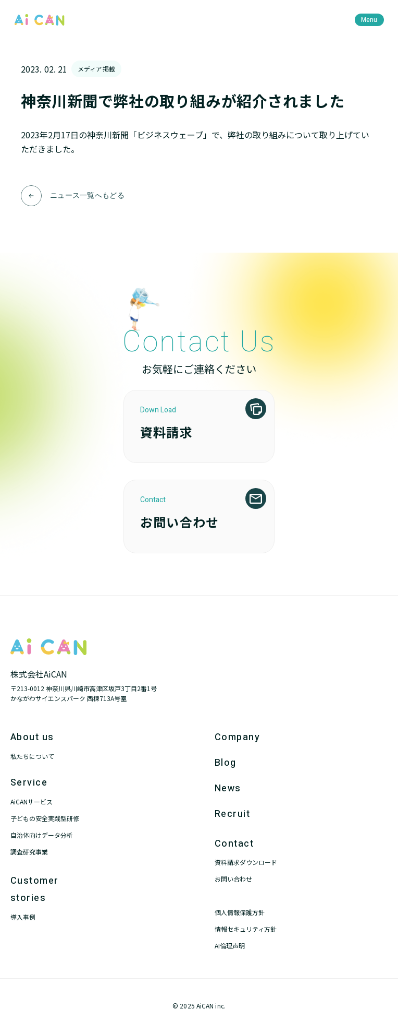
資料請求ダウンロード (246, 862)
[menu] (369, 20)
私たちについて (32, 756)
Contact (234, 844)
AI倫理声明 (230, 945)
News (228, 788)
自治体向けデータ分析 (41, 834)
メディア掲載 (96, 68)
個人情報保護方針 (240, 912)
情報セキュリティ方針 (246, 928)
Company (237, 737)
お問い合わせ (233, 878)
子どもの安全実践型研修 (44, 818)
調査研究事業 (29, 851)
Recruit (232, 814)
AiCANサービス (31, 801)
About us (32, 737)
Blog (226, 763)
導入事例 (22, 916)
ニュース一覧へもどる (87, 195)
